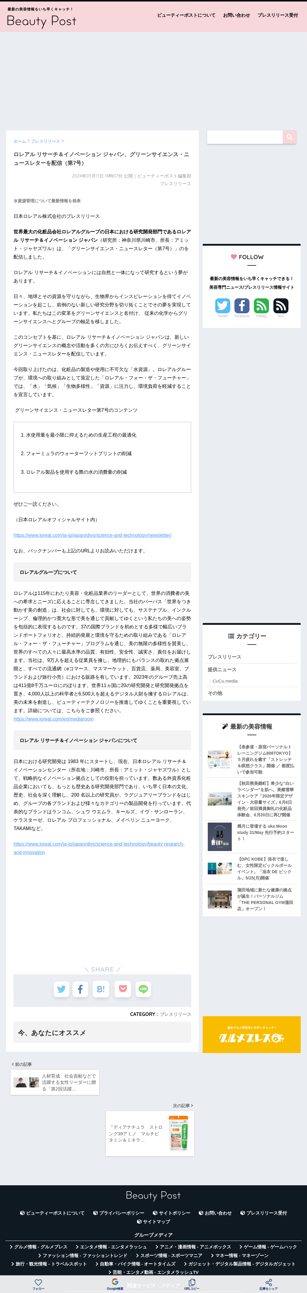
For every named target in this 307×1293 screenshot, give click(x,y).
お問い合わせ (236, 15)
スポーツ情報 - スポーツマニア (171, 1217)
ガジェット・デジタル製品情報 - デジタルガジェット (242, 1226)
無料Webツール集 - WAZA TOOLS (107, 1259)
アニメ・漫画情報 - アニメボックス (195, 1209)
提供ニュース (223, 670)
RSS (281, 316)
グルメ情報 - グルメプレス (40, 1209)
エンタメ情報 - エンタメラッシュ (113, 1209)
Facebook (241, 316)
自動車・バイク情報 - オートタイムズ (138, 1226)
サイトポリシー (174, 1175)
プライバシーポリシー (121, 1175)
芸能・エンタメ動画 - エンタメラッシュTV (155, 1234)
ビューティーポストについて (186, 15)
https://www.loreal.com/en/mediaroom (53, 718)
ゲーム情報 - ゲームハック (270, 1209)
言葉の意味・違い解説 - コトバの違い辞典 (196, 1259)
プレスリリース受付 (278, 15)
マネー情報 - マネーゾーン (242, 1217)
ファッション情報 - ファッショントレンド (85, 1217)
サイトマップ (156, 1183)
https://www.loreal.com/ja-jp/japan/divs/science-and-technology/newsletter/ (92, 535)
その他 (215, 694)
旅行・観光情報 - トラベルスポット (51, 1226)
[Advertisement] (153, 78)
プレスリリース (174, 1014)
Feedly (261, 316)
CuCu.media (225, 682)
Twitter (223, 316)
